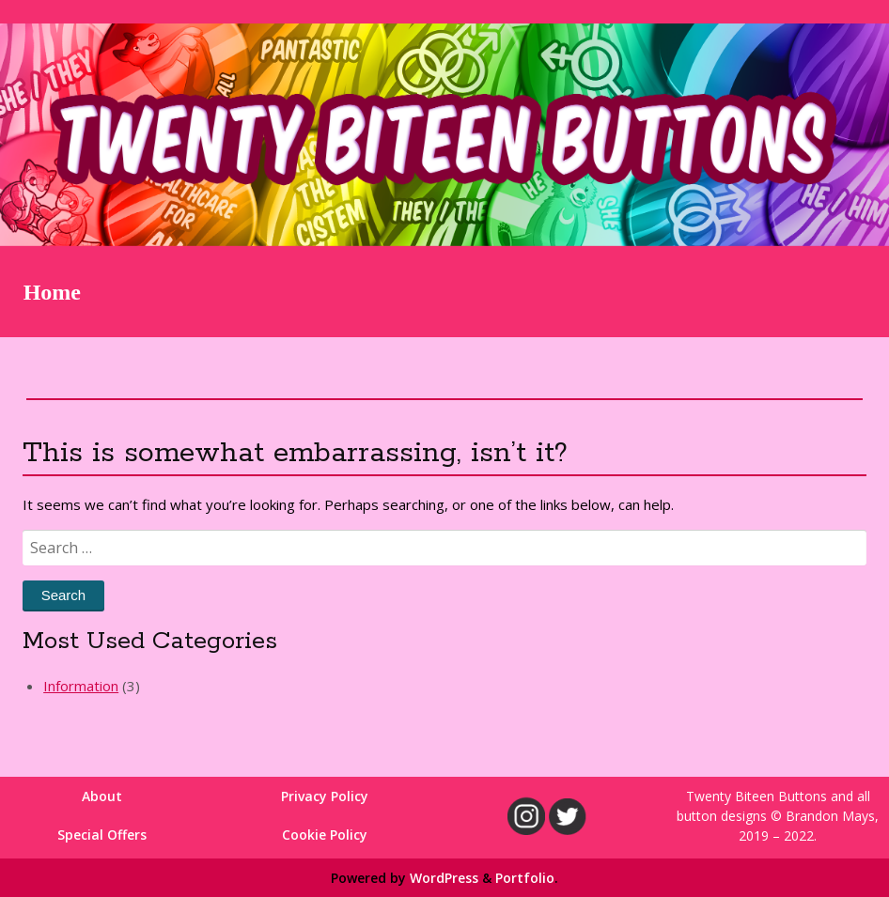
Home (52, 292)
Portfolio (524, 878)
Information (80, 685)
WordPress (444, 878)
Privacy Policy (324, 796)
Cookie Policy (324, 834)
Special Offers (102, 834)
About (102, 796)
